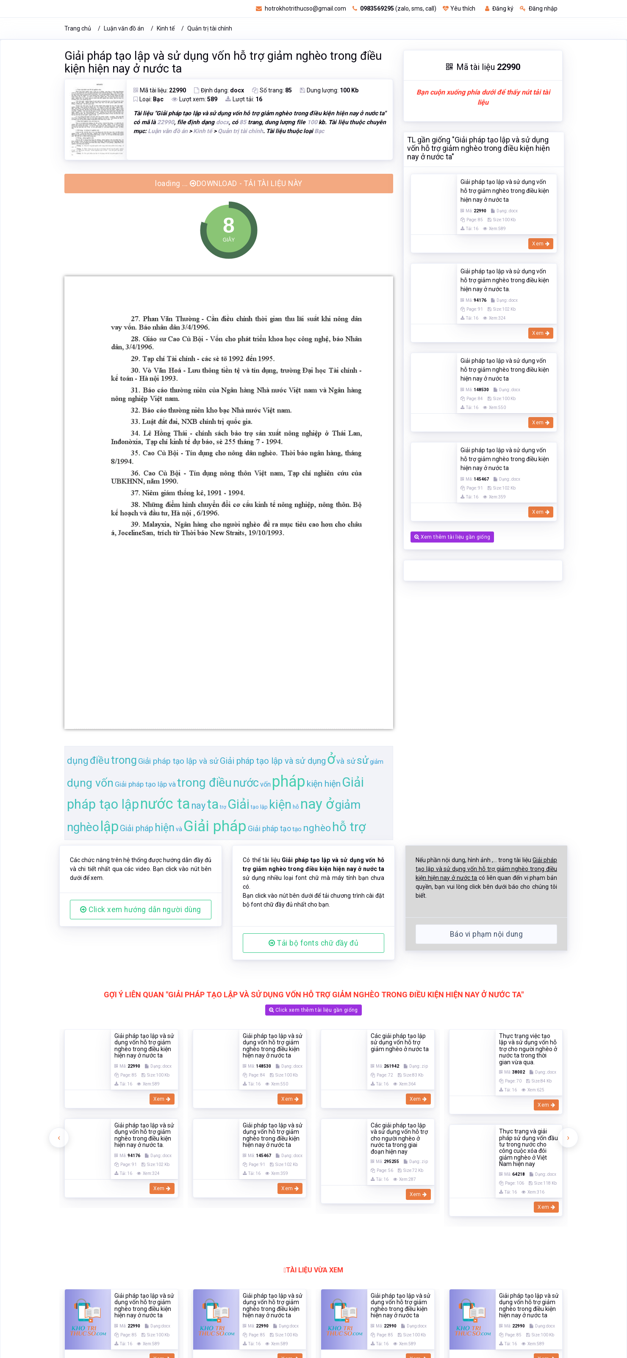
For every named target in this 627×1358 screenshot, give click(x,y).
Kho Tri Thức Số (354, 1350)
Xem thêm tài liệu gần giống (452, 204)
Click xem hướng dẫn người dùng (140, 909)
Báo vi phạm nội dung (486, 934)
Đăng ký (499, 8)
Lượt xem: (194, 99)
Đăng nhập (539, 8)
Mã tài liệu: (159, 90)
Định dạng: (219, 90)
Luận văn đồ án (124, 28)
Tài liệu (227, 1168)
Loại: (148, 99)
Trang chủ (77, 28)
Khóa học (401, 1168)
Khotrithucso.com (273, 1350)
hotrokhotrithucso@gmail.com (301, 8)
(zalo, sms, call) (394, 8)
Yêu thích (459, 8)
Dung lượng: (329, 90)
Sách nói (361, 1168)
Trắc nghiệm (268, 1168)
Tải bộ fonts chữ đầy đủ (313, 943)
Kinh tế (166, 28)
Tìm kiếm (189, 1168)
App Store (426, 1235)
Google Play (477, 1235)
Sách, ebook (317, 1168)
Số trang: (272, 90)
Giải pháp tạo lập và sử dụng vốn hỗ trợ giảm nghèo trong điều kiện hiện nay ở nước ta (223, 62)
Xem (162, 1074)
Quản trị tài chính (209, 28)
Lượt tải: (243, 99)
